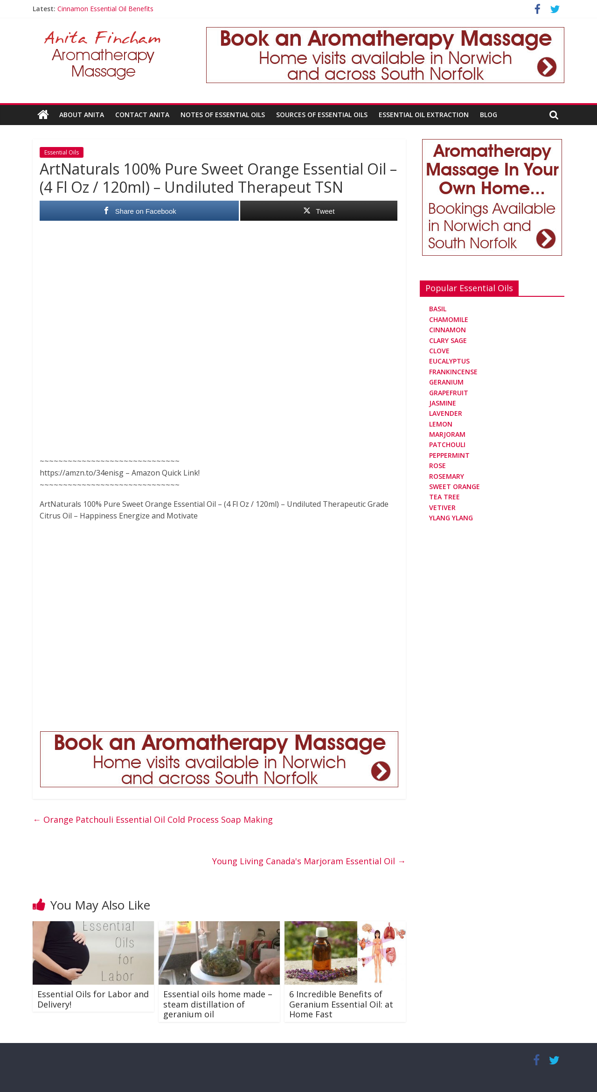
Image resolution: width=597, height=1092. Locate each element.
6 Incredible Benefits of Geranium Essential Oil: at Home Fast (341, 1004)
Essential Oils (61, 152)
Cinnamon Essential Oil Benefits (105, 8)
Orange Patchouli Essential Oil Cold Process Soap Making (153, 819)
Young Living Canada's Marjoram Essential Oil (309, 861)
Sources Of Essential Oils (322, 114)
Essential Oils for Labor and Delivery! (93, 999)
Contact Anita (142, 114)
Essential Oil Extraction (424, 114)
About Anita (81, 114)
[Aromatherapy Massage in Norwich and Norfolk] (385, 33)
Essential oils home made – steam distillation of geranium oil (217, 1004)
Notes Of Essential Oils (222, 114)
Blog (488, 114)
